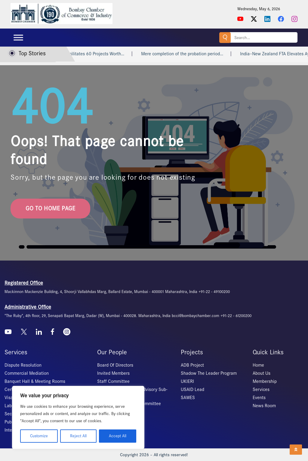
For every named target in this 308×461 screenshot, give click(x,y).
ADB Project (192, 365)
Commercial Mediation (27, 373)
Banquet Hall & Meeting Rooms (35, 381)
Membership (265, 381)
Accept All (117, 435)
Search (225, 37)
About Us (261, 373)
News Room (264, 405)
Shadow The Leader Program (209, 373)
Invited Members (113, 373)
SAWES (188, 397)
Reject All (78, 435)
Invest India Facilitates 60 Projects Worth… (89, 53)
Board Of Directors (115, 365)
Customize (39, 435)
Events (259, 397)
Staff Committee (113, 381)
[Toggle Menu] (18, 37)
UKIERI (187, 381)
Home (258, 365)
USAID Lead (192, 389)
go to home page (50, 208)
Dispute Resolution (23, 365)
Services (261, 389)
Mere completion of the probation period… (189, 53)
